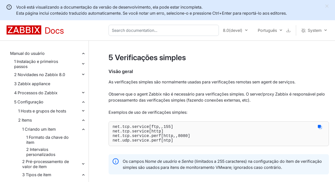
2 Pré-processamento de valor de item (45, 164)
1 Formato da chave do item (47, 140)
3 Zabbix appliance (32, 83)
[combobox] (165, 30)
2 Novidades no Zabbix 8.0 (39, 74)
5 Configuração (28, 101)
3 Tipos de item (36, 174)
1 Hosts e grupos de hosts (42, 110)
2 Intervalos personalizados (40, 152)
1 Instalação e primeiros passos (36, 64)
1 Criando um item (39, 129)
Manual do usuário (27, 53)
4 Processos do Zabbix (36, 92)
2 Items (25, 120)
